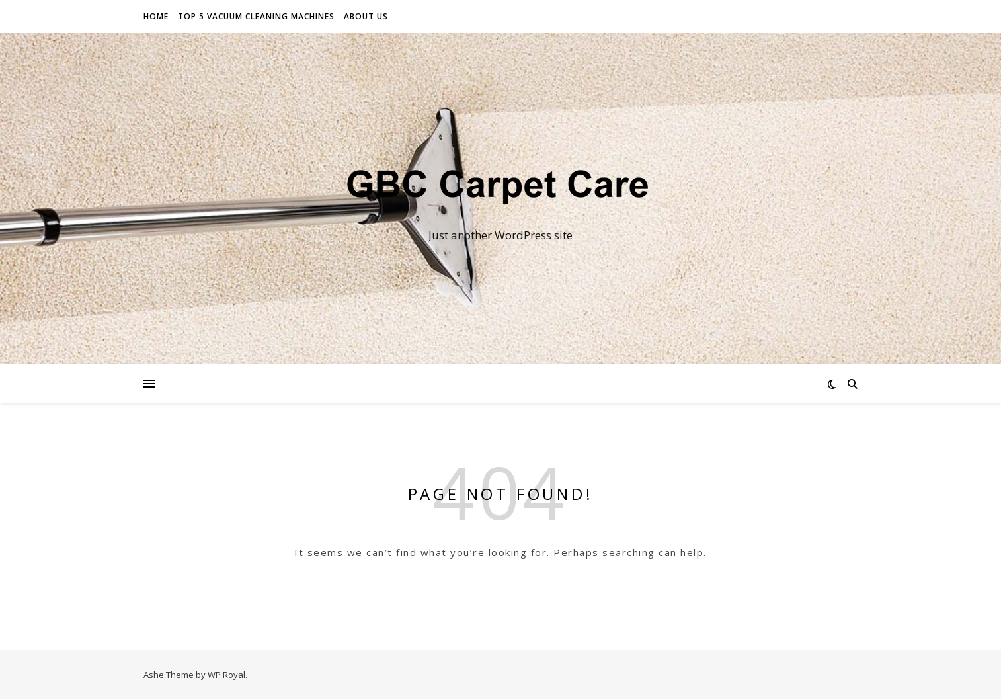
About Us (366, 16)
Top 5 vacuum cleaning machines (256, 16)
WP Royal (226, 674)
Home (156, 16)
